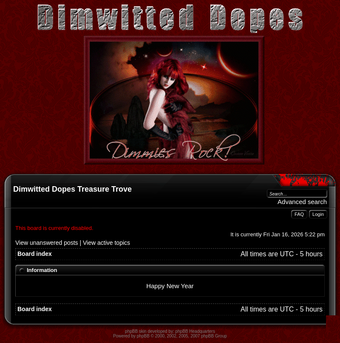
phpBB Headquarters (195, 331)
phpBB (143, 336)
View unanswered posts (46, 242)
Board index (34, 253)
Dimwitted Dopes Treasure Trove (72, 189)
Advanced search (302, 201)
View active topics (106, 242)
